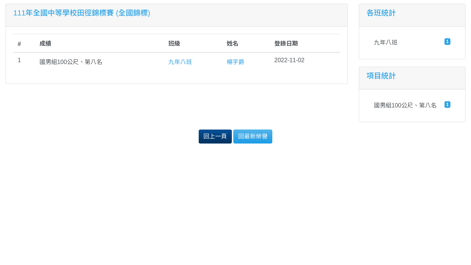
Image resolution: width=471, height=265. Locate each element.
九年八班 (180, 62)
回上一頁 (215, 136)
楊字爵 (235, 62)
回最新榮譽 (253, 136)
